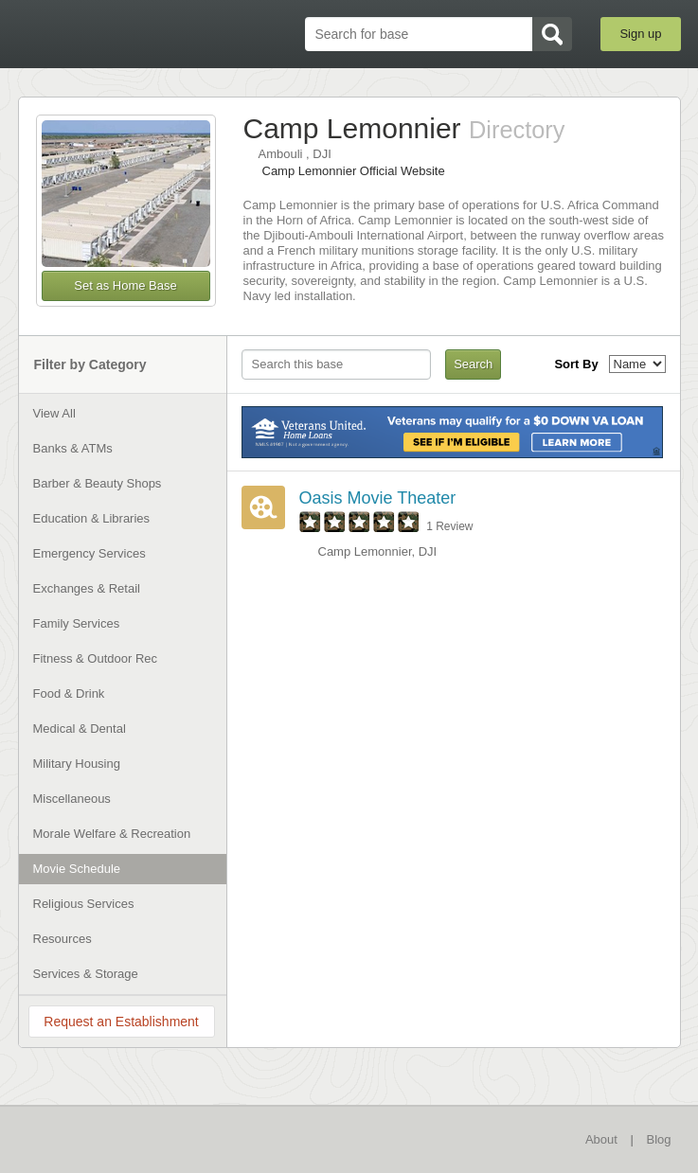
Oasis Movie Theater (377, 498)
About (601, 1139)
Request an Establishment (121, 1021)
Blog (658, 1139)
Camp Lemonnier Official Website (353, 171)
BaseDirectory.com (117, 34)
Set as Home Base (125, 285)
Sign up (640, 34)
